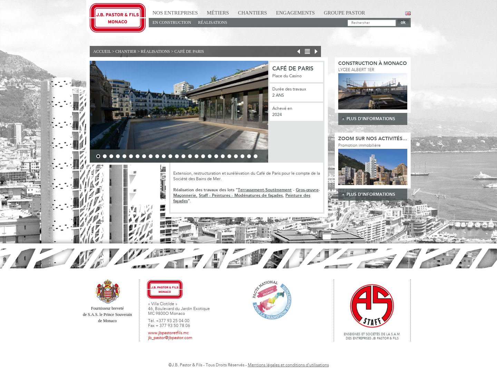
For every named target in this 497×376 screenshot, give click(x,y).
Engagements (295, 13)
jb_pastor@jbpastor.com (170, 338)
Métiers (218, 13)
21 (229, 156)
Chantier (125, 51)
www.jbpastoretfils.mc (168, 333)
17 (203, 156)
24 (249, 156)
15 (190, 156)
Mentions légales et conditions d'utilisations (288, 365)
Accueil (102, 51)
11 (164, 156)
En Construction (172, 22)
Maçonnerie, (185, 195)
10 (157, 156)
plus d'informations (371, 119)
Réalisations (212, 22)
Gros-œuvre (307, 190)
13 (177, 156)
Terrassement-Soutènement (265, 190)
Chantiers (252, 13)
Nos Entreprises (175, 13)
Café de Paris (189, 51)
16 (196, 156)
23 (242, 156)
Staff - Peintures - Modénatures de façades (241, 195)
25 (255, 156)
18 (210, 156)
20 (223, 156)
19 (216, 156)
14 (183, 156)
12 (170, 156)
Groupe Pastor (344, 13)
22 (236, 156)
